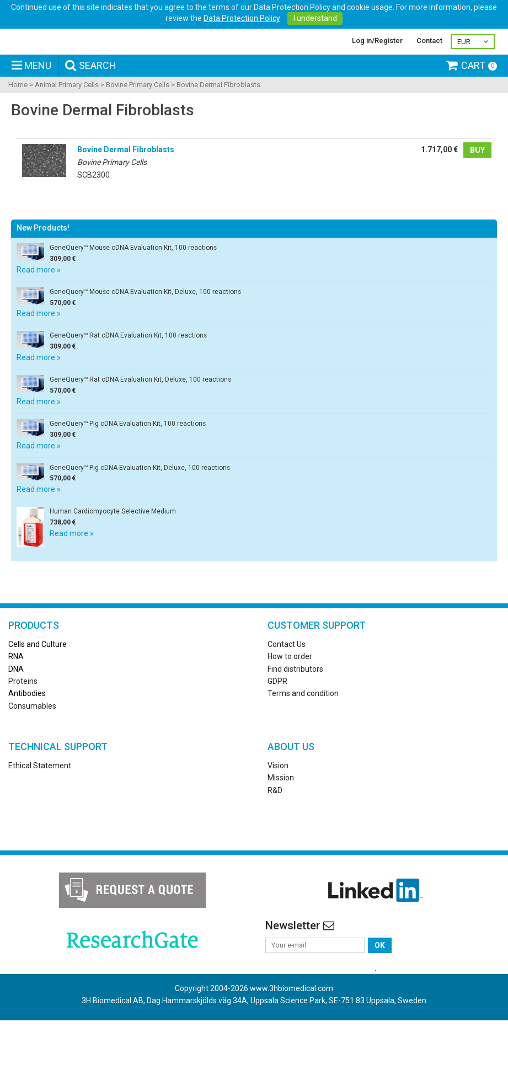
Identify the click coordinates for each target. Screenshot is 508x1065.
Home (18, 124)
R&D (275, 829)
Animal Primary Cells (67, 124)
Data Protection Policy (242, 18)
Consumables (32, 744)
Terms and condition (303, 732)
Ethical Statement (39, 804)
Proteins (23, 719)
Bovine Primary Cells (137, 124)
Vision (278, 804)
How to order (290, 695)
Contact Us (287, 682)
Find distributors (295, 707)
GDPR (277, 719)
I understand (315, 18)
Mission (281, 816)
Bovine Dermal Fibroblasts (218, 124)
